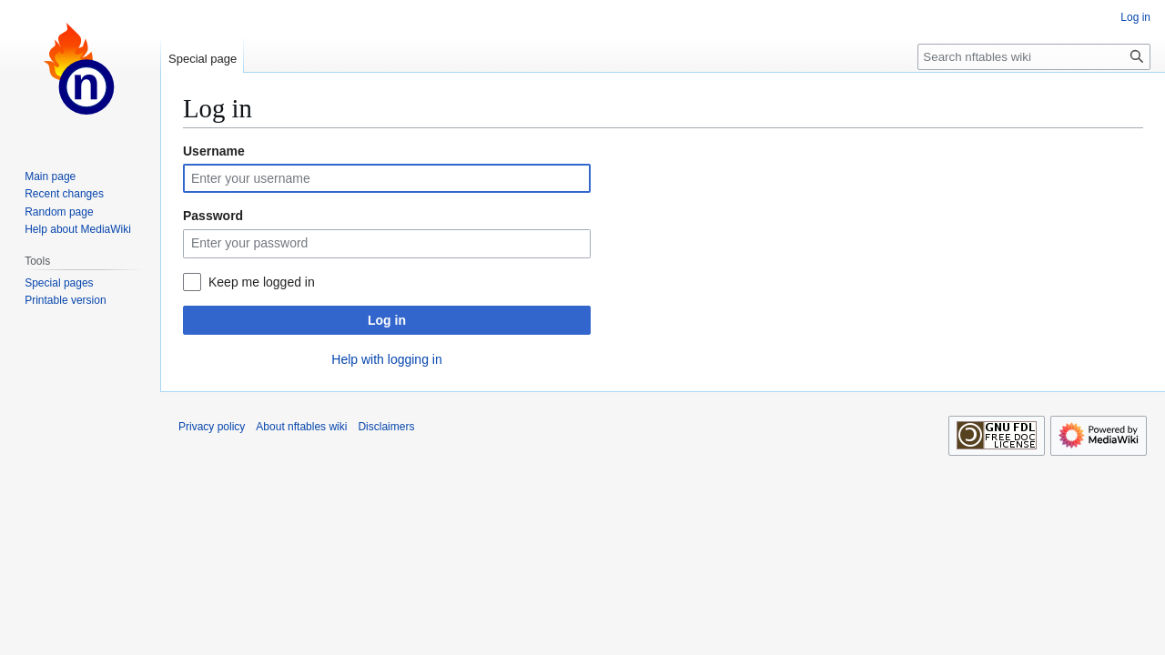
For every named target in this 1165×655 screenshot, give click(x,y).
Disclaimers (386, 426)
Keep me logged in (261, 282)
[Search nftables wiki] (1033, 57)
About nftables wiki (301, 426)
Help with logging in (386, 359)
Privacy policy (211, 426)
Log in (387, 320)
